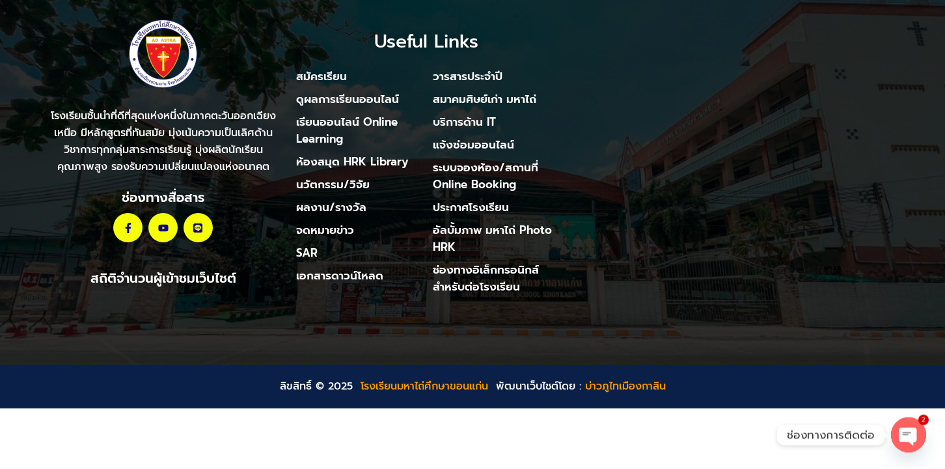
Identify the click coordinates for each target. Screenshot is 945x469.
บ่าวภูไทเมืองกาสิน (625, 386)
